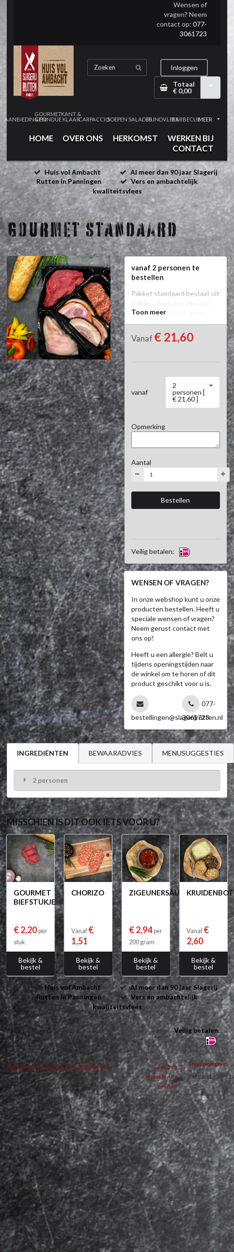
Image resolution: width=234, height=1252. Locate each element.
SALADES (139, 119)
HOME (41, 138)
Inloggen (184, 67)
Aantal (141, 462)
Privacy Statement (87, 1067)
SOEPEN (117, 119)
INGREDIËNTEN (42, 753)
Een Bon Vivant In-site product (161, 1076)
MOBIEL (202, 1076)
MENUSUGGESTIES (193, 753)
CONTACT (193, 148)
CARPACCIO (93, 119)
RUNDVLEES (163, 119)
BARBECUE (185, 119)
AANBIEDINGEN (25, 119)
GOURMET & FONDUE (47, 116)
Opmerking (148, 426)
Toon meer (148, 312)
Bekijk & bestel (30, 963)
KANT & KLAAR (71, 116)
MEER (208, 119)
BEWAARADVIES (115, 753)
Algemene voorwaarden (35, 1067)
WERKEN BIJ (191, 138)
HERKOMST (135, 138)
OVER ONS (82, 138)
